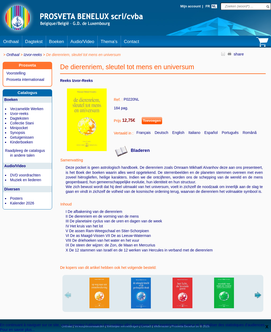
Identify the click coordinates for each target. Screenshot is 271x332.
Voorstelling (15, 73)
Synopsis (17, 132)
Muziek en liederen (25, 180)
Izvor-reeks (33, 55)
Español (211, 132)
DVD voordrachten (25, 175)
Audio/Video (82, 41)
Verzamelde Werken (26, 109)
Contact (131, 41)
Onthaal (11, 41)
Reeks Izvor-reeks (76, 80)
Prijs (117, 121)
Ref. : (118, 99)
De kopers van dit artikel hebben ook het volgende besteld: (108, 267)
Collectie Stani (22, 123)
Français (144, 132)
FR (207, 6)
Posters (16, 198)
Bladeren (140, 150)
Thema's (109, 41)
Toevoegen (152, 121)
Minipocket (19, 128)
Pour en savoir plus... (17, 330)
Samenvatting (71, 160)
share (239, 54)
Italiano (194, 132)
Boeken (56, 41)
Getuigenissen (22, 137)
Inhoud (66, 204)
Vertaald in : (123, 133)
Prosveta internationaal (25, 79)
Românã (250, 132)
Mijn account (190, 6)
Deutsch (161, 132)
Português (230, 132)
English (178, 132)
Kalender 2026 (22, 203)
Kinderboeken (21, 142)
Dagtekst (34, 41)
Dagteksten (19, 118)
